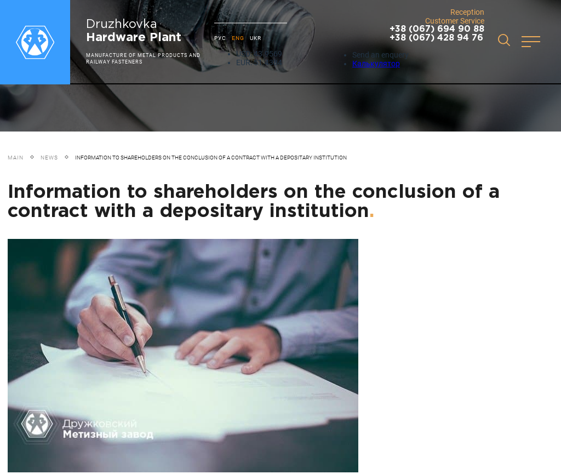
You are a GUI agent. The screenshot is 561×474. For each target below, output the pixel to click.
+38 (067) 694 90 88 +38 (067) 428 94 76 (437, 33)
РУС (220, 38)
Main (16, 158)
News (49, 158)
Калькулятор (376, 63)
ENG (238, 38)
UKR (255, 38)
